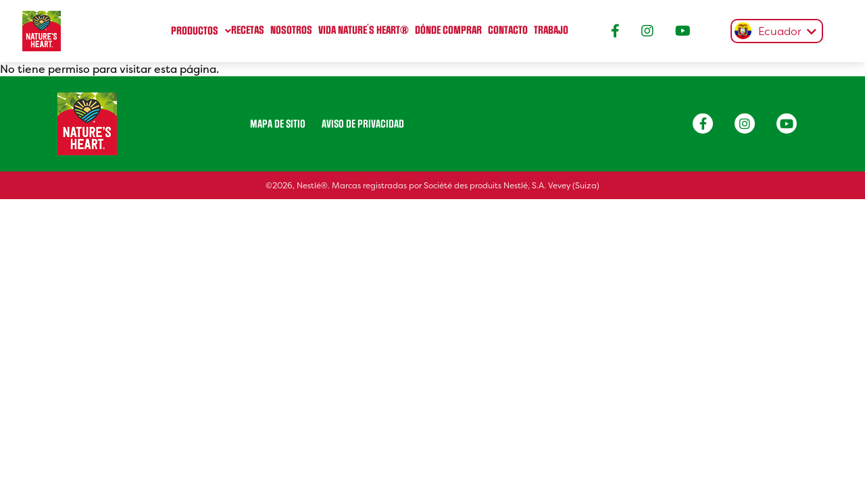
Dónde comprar (448, 30)
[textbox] (773, 32)
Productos (194, 31)
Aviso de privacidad (363, 124)
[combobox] (773, 31)
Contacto (508, 30)
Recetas (247, 30)
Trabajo (551, 30)
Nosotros (291, 30)
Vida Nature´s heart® (363, 30)
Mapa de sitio (277, 124)
